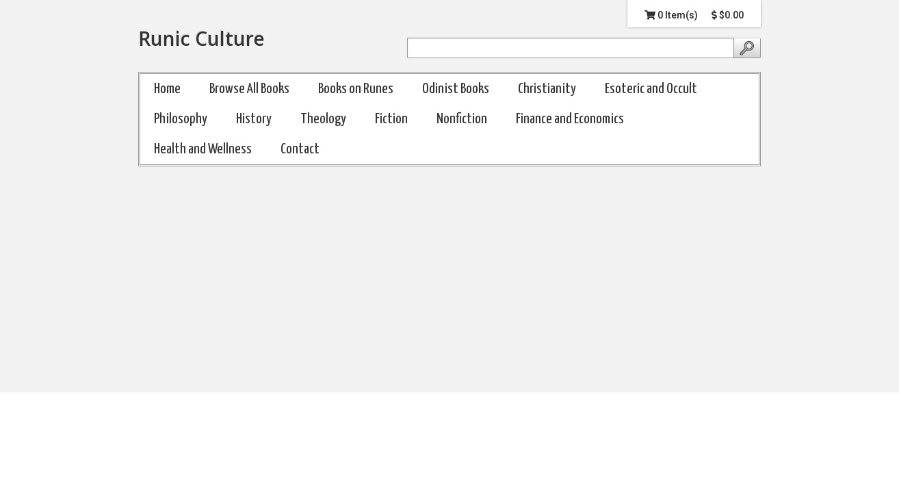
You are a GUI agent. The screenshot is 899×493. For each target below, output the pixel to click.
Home (167, 89)
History (254, 119)
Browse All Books (249, 89)
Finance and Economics (570, 119)
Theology (323, 119)
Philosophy (180, 119)
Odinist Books (455, 89)
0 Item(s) (671, 15)
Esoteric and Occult (651, 89)
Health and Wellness (203, 149)
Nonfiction (462, 119)
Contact (300, 149)
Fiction (391, 119)
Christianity (547, 89)
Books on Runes (355, 89)
